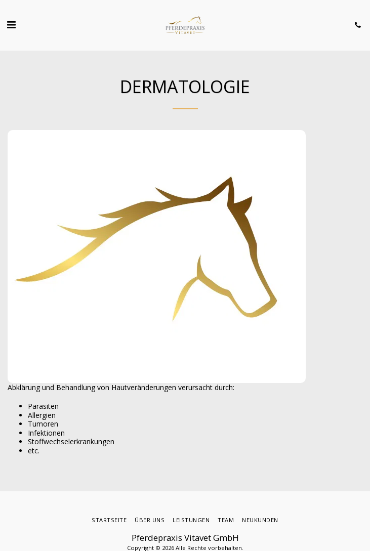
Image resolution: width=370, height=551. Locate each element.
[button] (11, 24)
